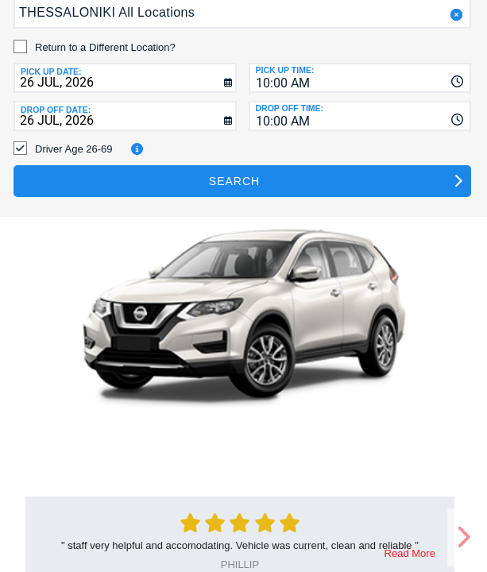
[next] (463, 537)
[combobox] (360, 77)
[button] (455, 15)
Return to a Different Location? (105, 47)
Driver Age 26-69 (74, 149)
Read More (410, 553)
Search (234, 181)
